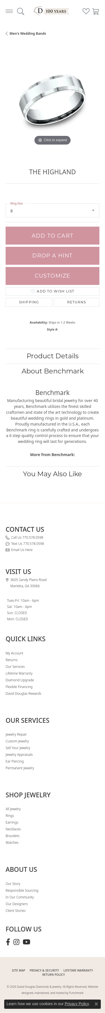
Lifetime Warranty (19, 673)
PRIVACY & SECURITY (44, 970)
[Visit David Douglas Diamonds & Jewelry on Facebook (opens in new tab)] (8, 942)
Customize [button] (53, 276)
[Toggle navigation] (9, 11)
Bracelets (13, 835)
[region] (52, 100)
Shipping (29, 302)
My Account (14, 653)
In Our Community (20, 897)
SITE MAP (18, 970)
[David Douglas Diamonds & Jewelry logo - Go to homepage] (52, 11)
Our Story (13, 883)
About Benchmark (53, 371)
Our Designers (17, 904)
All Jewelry (13, 809)
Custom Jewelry (17, 741)
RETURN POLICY (53, 975)
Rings (10, 815)
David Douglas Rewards (23, 693)
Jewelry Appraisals (19, 754)
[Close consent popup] (96, 1004)
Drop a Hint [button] (52, 255)
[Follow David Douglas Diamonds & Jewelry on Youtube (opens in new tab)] (26, 942)
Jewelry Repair (16, 734)
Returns (76, 302)
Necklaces (13, 829)
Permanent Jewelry (20, 768)
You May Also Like (52, 474)
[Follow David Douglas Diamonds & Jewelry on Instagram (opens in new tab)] (16, 942)
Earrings (12, 822)
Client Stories (15, 910)
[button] (20, 11)
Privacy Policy (77, 1004)
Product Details (53, 356)
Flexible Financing (19, 686)
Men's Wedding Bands (28, 33)
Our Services (15, 666)
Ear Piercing (15, 761)
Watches (12, 842)
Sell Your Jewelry (18, 747)
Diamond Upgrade (20, 680)
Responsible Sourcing (22, 890)
